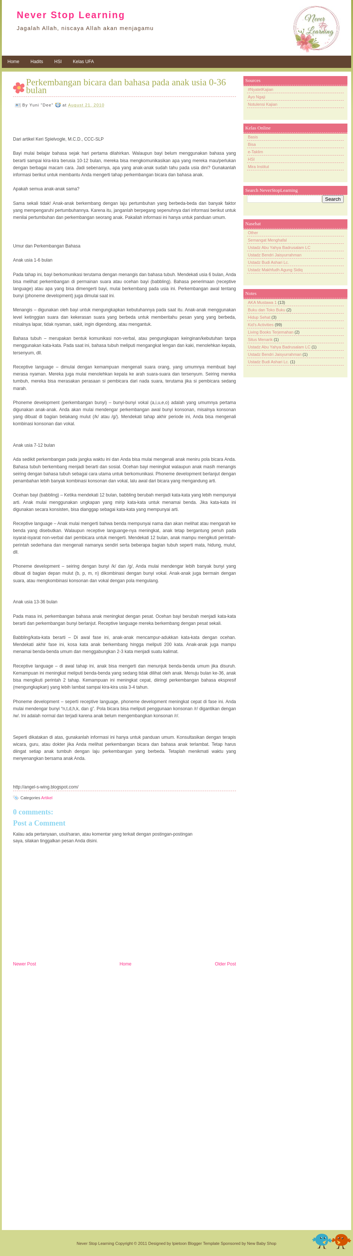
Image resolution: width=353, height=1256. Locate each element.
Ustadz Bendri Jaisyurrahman (274, 255)
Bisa (252, 144)
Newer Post (24, 964)
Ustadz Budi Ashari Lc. (268, 262)
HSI (58, 61)
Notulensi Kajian (263, 104)
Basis (253, 137)
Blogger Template (203, 1243)
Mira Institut (258, 166)
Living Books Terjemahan (271, 332)
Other (253, 232)
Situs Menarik (260, 339)
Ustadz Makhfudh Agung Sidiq (275, 270)
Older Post (225, 964)
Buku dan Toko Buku (266, 310)
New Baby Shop (261, 1243)
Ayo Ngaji (256, 97)
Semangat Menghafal (267, 240)
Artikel (47, 798)
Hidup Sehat (259, 317)
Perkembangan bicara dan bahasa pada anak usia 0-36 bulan (126, 86)
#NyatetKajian (260, 89)
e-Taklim (255, 152)
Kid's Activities (260, 324)
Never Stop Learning (71, 15)
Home (13, 61)
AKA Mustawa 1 (262, 302)
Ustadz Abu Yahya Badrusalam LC (279, 247)
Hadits (36, 61)
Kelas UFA (83, 61)
